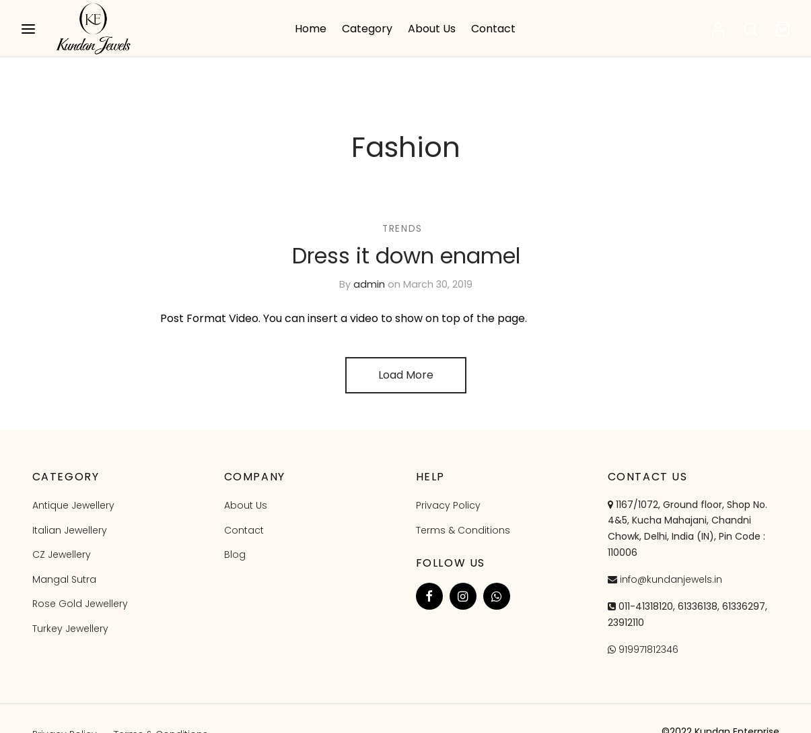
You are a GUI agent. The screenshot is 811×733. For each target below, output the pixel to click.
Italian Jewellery (69, 530)
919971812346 (648, 649)
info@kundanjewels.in (671, 579)
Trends (402, 228)
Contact (493, 28)
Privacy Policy (448, 505)
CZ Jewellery (61, 554)
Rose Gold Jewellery (80, 603)
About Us (432, 28)
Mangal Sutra (64, 579)
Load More (405, 375)
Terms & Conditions (463, 530)
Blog (235, 554)
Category (367, 28)
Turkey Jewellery (70, 628)
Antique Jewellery (73, 505)
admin (369, 284)
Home (310, 28)
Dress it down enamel (405, 256)
